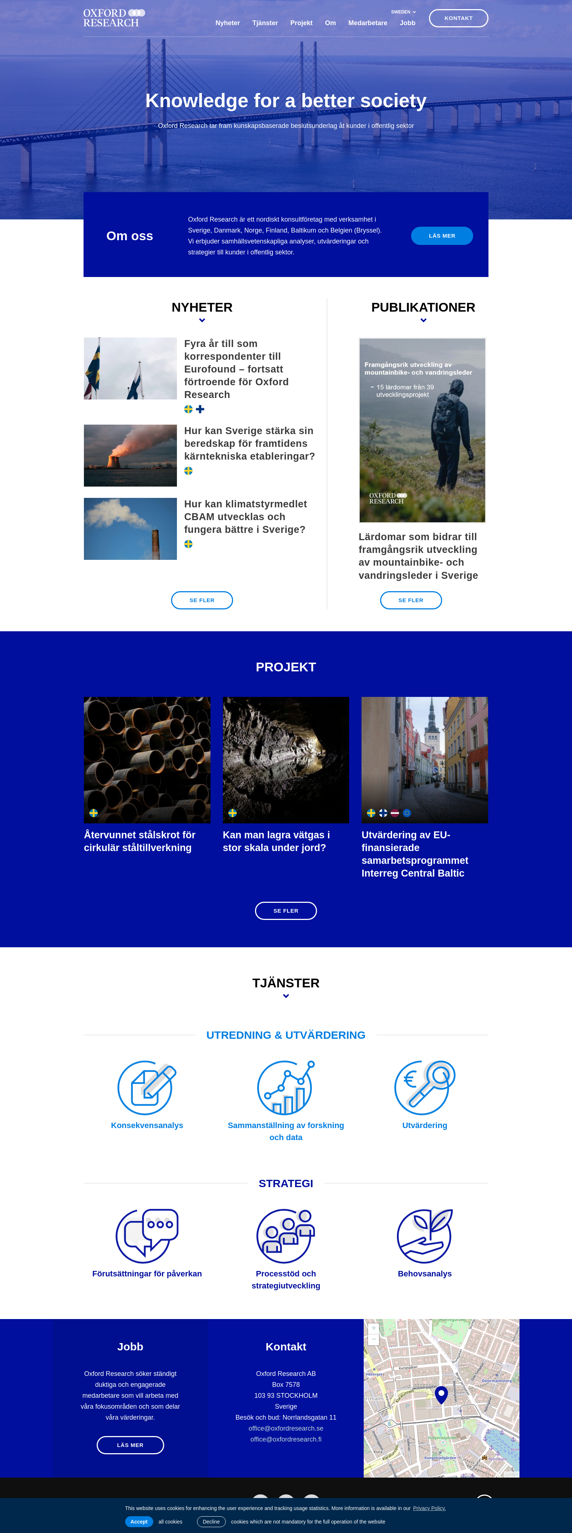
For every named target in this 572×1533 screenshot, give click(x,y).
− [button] (373, 1339)
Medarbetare (367, 23)
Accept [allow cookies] (139, 1522)
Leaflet (512, 1474)
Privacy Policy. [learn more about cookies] (429, 1508)
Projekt (301, 23)
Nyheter (228, 23)
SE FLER (202, 600)
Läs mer (442, 236)
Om (330, 23)
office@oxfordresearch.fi (285, 1439)
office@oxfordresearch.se (285, 1428)
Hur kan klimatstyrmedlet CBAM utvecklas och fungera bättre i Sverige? (245, 517)
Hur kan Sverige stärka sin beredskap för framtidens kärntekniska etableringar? (249, 443)
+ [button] (373, 1328)
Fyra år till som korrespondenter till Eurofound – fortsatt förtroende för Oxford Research (236, 369)
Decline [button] (211, 1522)
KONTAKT (459, 18)
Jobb (408, 23)
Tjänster (265, 23)
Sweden (403, 12)
